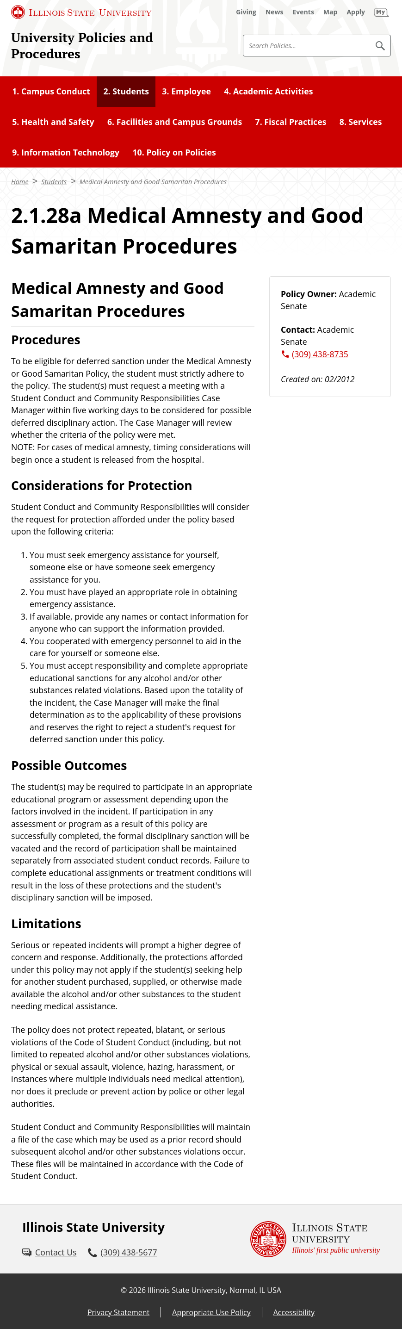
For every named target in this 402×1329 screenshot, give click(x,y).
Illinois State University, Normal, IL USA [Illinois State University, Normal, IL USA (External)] (214, 1290)
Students (54, 181)
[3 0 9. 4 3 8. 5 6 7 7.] (122, 1252)
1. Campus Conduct (51, 91)
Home (20, 181)
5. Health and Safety (53, 121)
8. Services (361, 121)
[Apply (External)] (356, 12)
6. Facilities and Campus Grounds (174, 121)
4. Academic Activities (268, 91)
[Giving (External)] (246, 12)
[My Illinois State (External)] (381, 12)
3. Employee (186, 91)
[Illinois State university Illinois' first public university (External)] (315, 1239)
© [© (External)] (124, 1290)
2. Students (126, 91)
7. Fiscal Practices (291, 121)
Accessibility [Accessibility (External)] (294, 1312)
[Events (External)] (303, 12)
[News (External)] (274, 12)
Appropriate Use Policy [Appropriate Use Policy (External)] (211, 1312)
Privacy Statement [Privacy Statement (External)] (118, 1312)
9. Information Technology (65, 152)
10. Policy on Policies (174, 152)
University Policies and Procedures (82, 45)
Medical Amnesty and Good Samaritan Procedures (153, 181)
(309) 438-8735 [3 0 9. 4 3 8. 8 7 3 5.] (320, 354)
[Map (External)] (331, 12)
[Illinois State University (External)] (81, 12)
